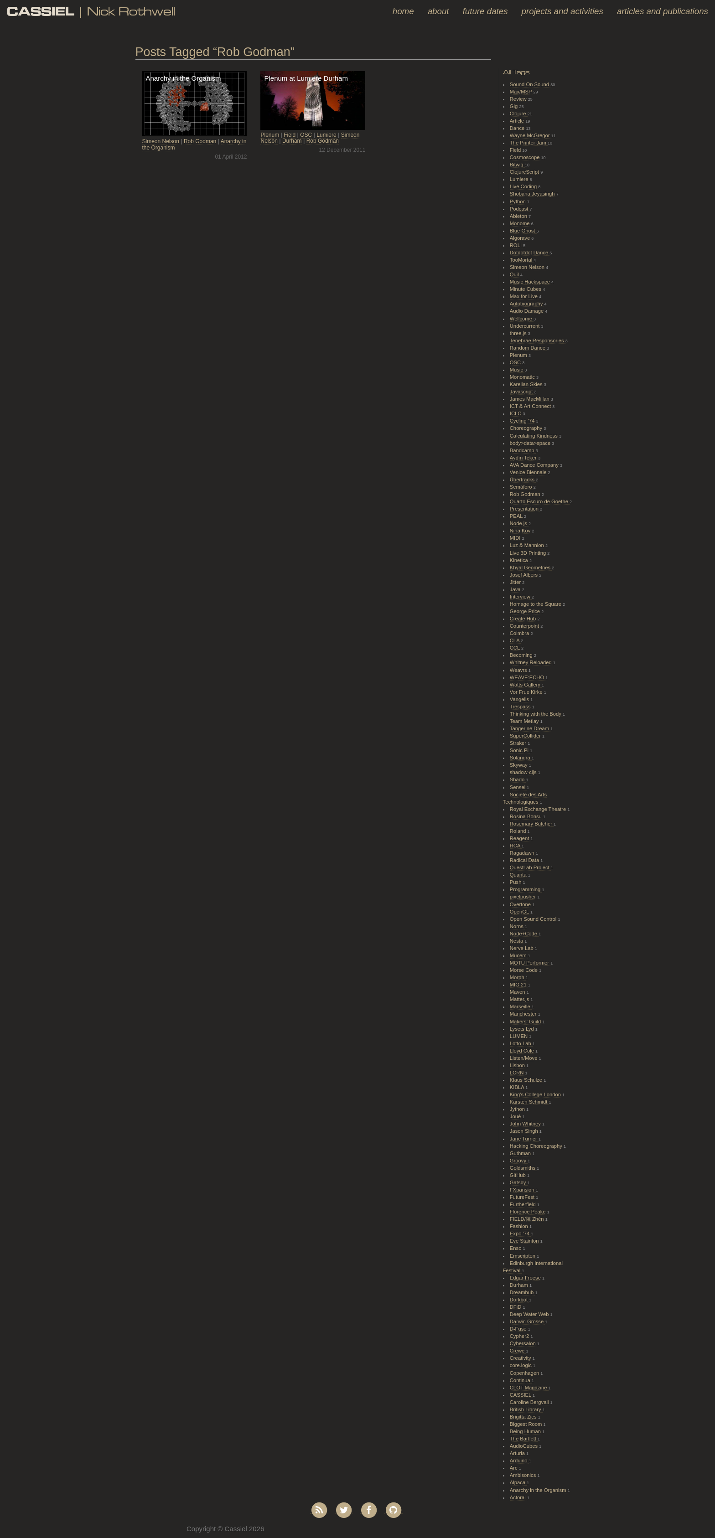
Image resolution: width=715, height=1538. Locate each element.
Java (516, 589)
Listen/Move (524, 1058)
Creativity (521, 1358)
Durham (292, 141)
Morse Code (524, 970)
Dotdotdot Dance (530, 252)
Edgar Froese (526, 1277)
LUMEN (519, 1036)
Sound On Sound (530, 84)
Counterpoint (525, 626)
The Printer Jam (529, 142)
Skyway (519, 765)
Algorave (521, 238)
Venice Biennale (529, 472)
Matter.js (520, 999)
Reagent (520, 838)
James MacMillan (530, 399)
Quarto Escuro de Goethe (540, 501)
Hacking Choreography (537, 1146)
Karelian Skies (527, 384)
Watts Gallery (526, 684)
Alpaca (518, 1482)
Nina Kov (521, 530)
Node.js (519, 523)
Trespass (521, 706)
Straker (519, 743)
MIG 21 (519, 984)
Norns (517, 926)
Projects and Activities (562, 11)
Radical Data (525, 860)
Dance (518, 128)
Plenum (269, 135)
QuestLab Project (530, 867)
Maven (518, 992)
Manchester (524, 1014)
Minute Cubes (526, 289)
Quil (515, 274)
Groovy (519, 1160)
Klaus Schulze (527, 1080)
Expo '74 (520, 1233)
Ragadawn (523, 853)
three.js (519, 333)
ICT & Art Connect (531, 406)
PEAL (517, 516)
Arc (514, 1468)
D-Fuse (519, 1329)
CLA (515, 640)
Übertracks (523, 479)
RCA (516, 845)
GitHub (518, 1175)
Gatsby (519, 1182)
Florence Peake (528, 1211)
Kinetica (519, 560)
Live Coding (524, 186)
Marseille (521, 1006)
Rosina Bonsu (526, 816)
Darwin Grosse (527, 1321)
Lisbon (518, 1065)
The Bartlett (524, 1438)
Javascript (522, 391)
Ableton (519, 216)
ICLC (516, 413)
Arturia (518, 1453)
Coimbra (520, 633)
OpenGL (520, 911)
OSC (306, 135)
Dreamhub (522, 1292)
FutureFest (523, 1197)
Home (403, 11)
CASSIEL (521, 1395)
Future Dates (485, 11)
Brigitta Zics (524, 1416)
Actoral (518, 1497)
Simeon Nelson (160, 141)
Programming (526, 889)
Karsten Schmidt (529, 1101)
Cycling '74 (523, 420)
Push (516, 882)
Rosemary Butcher (532, 823)
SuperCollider (526, 735)
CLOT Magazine (529, 1387)
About (438, 11)
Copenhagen (525, 1373)
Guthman (521, 1153)
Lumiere (326, 135)
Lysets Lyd (522, 1029)
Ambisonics (524, 1475)
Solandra (521, 757)
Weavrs (519, 670)
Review (519, 99)
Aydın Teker (524, 457)
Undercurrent (525, 326)
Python (518, 201)
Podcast (520, 209)
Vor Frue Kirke (527, 692)
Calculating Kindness (534, 436)
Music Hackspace (530, 281)
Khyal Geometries (531, 567)
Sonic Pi (520, 750)
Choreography (527, 428)
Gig (514, 106)
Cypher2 (520, 1336)
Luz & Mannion (527, 545)
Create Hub (524, 618)
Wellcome (522, 318)
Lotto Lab (521, 1043)
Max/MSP (522, 91)
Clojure (519, 113)
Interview (521, 596)
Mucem (519, 955)
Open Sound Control (534, 919)
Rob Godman (200, 141)
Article (517, 121)
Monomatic (523, 377)
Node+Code (524, 933)
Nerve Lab (522, 948)
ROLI (516, 245)
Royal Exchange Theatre (539, 809)
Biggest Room (527, 1424)
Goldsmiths (523, 1168)
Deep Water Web (530, 1314)
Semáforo (522, 487)
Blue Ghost (523, 230)
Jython (518, 1109)
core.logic (521, 1365)
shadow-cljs (524, 772)
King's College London (536, 1094)
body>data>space (531, 443)
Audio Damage (527, 311)
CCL (515, 647)
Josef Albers (524, 575)
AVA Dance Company (535, 465)
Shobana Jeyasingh (533, 193)
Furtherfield (523, 1204)
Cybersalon (523, 1343)
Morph (518, 977)
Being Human (526, 1431)
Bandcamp (523, 450)
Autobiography (527, 303)
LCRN (517, 1072)
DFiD (516, 1307)
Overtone (521, 904)
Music (517, 369)
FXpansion (523, 1189)
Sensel (518, 787)
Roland (519, 831)
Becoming (522, 655)
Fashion (519, 1226)
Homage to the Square (536, 604)
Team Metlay (525, 721)
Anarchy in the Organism (539, 1490)
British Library (526, 1409)
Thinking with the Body (536, 714)
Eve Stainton (525, 1241)
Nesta (517, 941)
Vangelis (520, 699)
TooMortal (522, 260)
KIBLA (517, 1087)
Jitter (516, 582)
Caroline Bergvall (530, 1402)
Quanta (519, 874)
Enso (516, 1248)
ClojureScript (525, 172)
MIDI (516, 538)
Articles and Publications (662, 11)
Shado (518, 779)
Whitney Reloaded (531, 662)
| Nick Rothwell (91, 11)
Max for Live (524, 296)
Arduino (519, 1460)
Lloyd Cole (522, 1050)
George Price (525, 611)
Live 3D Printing (529, 553)
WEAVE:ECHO (528, 677)
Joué (516, 1116)
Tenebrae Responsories (537, 340)
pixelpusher (524, 896)
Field (289, 135)
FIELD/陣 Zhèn (527, 1219)
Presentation (525, 508)
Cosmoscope (525, 157)
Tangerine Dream (530, 728)
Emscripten (523, 1256)
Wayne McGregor (530, 135)
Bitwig (517, 164)
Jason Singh (524, 1131)
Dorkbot (519, 1299)
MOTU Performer (530, 962)
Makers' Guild (526, 1021)
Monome (520, 223)
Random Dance (528, 348)
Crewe (518, 1350)
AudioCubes (524, 1446)
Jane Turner (524, 1138)
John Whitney (526, 1123)
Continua (521, 1380)
